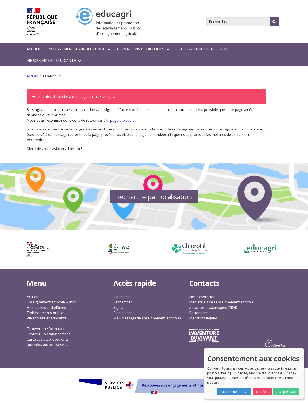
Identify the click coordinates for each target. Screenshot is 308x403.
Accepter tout (286, 392)
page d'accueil (121, 120)
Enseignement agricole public (75, 49)
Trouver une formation (46, 328)
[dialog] (254, 373)
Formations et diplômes (140, 49)
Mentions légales (203, 318)
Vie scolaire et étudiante (51, 60)
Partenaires (199, 312)
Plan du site (123, 312)
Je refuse (262, 392)
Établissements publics (199, 49)
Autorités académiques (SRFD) (214, 307)
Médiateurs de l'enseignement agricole (221, 302)
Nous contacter (202, 296)
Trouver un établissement (48, 334)
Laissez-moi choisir (234, 392)
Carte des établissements (47, 339)
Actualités (121, 296)
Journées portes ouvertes (48, 344)
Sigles (118, 307)
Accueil (34, 49)
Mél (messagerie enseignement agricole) (147, 318)
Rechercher (122, 302)
